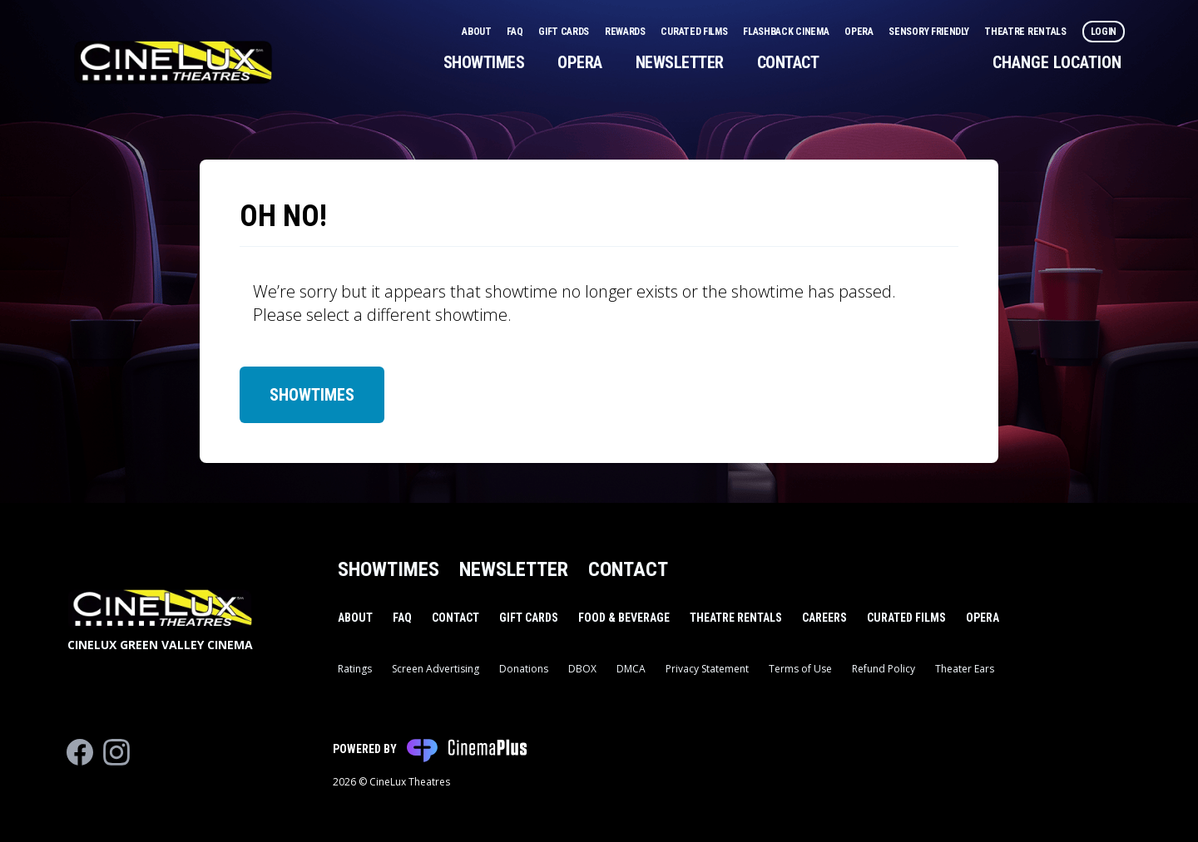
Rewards (626, 31)
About (477, 31)
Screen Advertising (435, 669)
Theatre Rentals (1026, 31)
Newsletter (680, 62)
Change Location (1057, 62)
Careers (824, 617)
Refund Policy (883, 669)
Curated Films (695, 31)
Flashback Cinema (787, 31)
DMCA (631, 669)
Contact (788, 62)
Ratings (355, 669)
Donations (523, 669)
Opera (859, 31)
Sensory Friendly (930, 31)
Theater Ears (964, 669)
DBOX (582, 669)
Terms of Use (800, 669)
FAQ (516, 31)
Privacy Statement (707, 669)
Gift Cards (565, 31)
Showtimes (484, 62)
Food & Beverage (624, 617)
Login (1104, 31)
